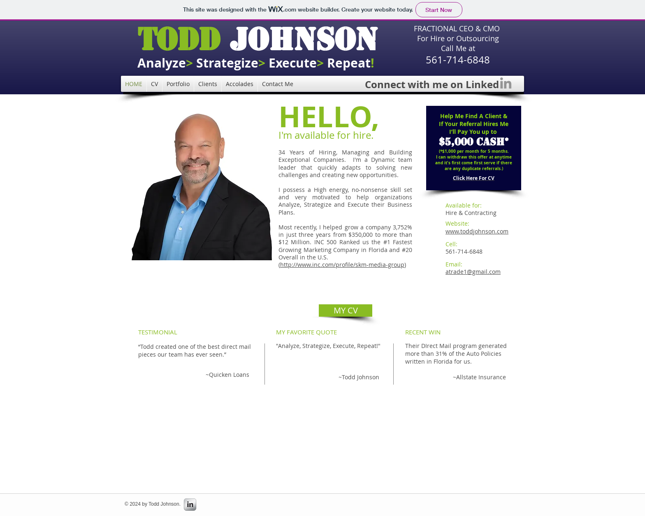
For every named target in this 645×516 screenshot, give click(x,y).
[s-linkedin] (190, 504)
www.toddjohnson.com (476, 231)
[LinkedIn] (506, 83)
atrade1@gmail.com (473, 272)
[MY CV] (345, 310)
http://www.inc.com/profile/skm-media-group (342, 265)
